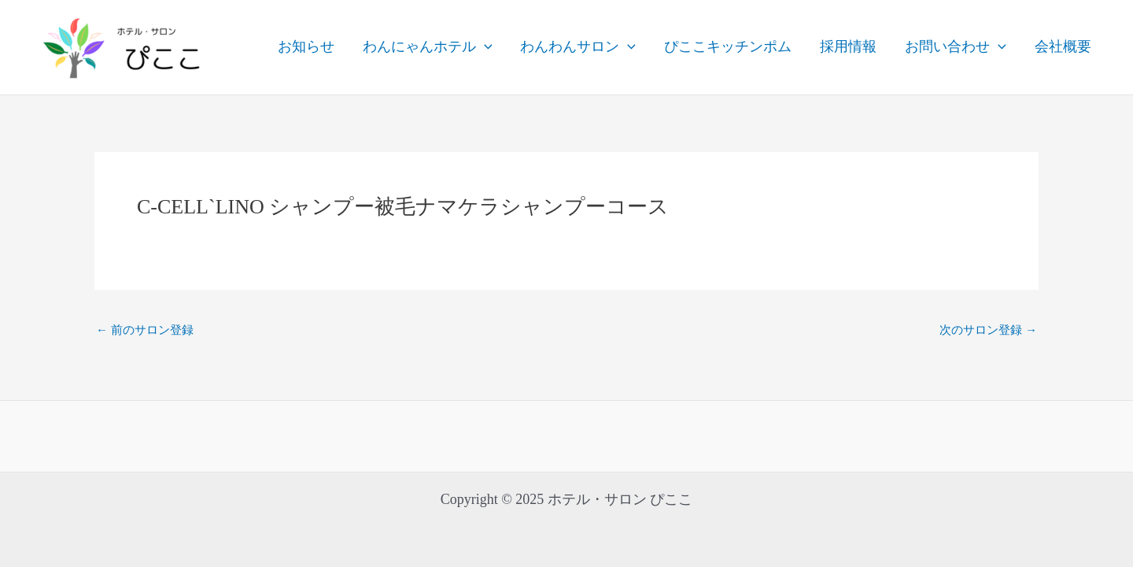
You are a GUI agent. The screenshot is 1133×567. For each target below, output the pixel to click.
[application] (484, 47)
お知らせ (306, 46)
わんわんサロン (578, 47)
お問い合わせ (955, 47)
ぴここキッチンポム (728, 46)
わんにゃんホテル (428, 47)
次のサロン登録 (988, 330)
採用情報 (848, 46)
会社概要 (1063, 46)
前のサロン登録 (145, 330)
